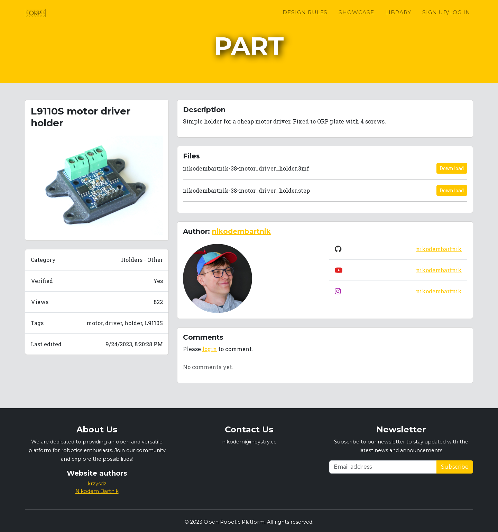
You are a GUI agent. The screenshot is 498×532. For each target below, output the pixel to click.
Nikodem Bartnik (97, 491)
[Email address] (383, 467)
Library (398, 21)
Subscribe (455, 467)
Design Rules (305, 21)
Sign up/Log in (446, 21)
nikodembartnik (241, 231)
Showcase (356, 21)
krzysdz (97, 483)
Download (452, 168)
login (209, 348)
